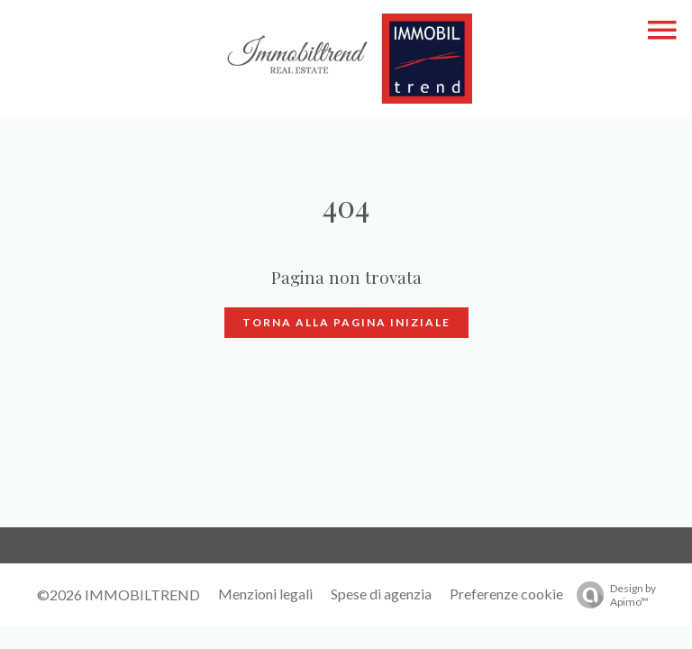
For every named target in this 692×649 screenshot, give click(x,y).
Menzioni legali (265, 593)
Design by (612, 594)
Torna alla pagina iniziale (346, 322)
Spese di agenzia (381, 593)
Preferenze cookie (506, 593)
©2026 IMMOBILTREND (118, 594)
